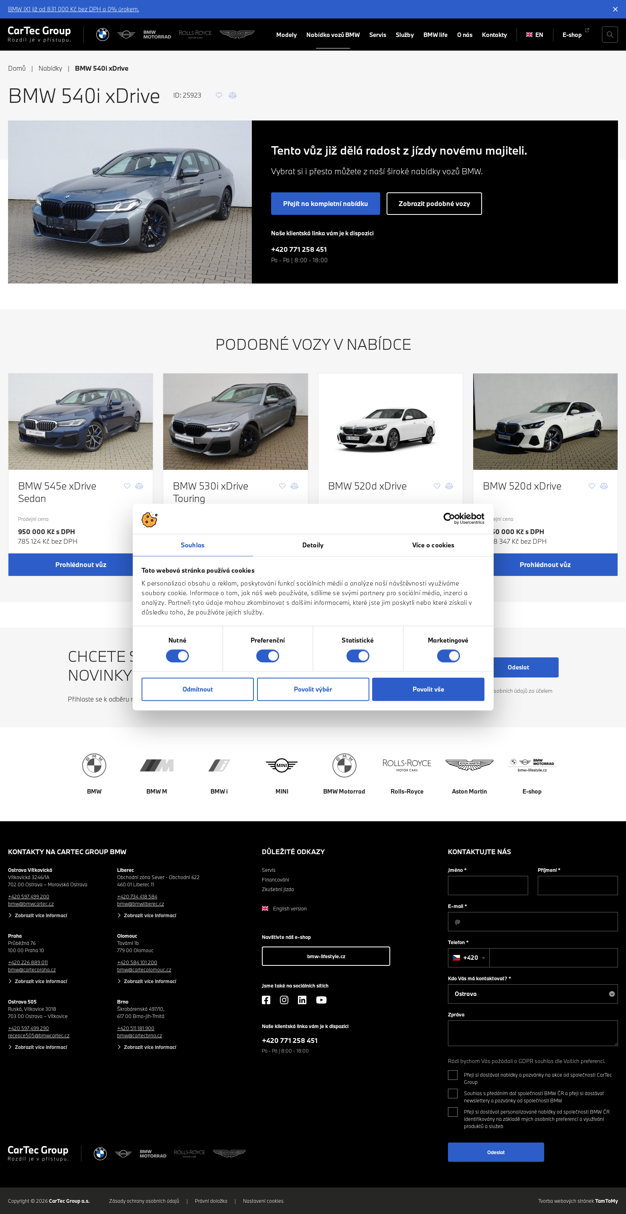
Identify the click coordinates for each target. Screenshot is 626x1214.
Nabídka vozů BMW (333, 35)
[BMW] (102, 34)
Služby (405, 35)
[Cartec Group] (39, 35)
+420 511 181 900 (135, 1028)
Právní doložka (211, 1201)
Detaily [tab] (313, 545)
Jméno (457, 870)
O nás (464, 35)
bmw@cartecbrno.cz (139, 1035)
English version (284, 908)
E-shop (572, 35)
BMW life (435, 35)
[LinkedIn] (302, 1000)
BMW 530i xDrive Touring (210, 492)
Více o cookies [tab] (433, 545)
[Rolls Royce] (195, 35)
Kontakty (494, 35)
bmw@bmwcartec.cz (31, 903)
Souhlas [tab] (193, 545)
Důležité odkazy (293, 851)
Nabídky (50, 68)
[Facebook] (266, 1000)
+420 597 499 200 (28, 896)
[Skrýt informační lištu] (615, 9)
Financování (275, 879)
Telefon (458, 942)
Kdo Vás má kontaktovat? (479, 978)
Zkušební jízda (278, 889)
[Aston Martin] (237, 35)
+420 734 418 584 (137, 896)
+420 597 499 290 (28, 1028)
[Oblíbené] (219, 95)
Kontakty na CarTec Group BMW (67, 851)
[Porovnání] (232, 95)
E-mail (457, 906)
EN (534, 35)
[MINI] (126, 35)
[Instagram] (284, 1000)
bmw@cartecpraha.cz (32, 969)
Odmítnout (197, 690)
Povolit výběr (313, 690)
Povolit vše (428, 690)
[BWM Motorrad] (158, 35)
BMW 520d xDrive (367, 485)
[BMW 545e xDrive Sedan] (80, 421)
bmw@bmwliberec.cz (140, 903)
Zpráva (456, 1014)
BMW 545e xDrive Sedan (57, 492)
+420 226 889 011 (28, 962)
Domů (17, 68)
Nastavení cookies (263, 1201)
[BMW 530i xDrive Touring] (235, 421)
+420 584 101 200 (137, 962)
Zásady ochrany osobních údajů (144, 1201)
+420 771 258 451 (299, 249)
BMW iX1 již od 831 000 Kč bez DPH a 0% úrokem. (73, 9)
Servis (377, 35)
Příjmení (549, 870)
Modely (286, 35)
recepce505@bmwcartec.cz (38, 1035)
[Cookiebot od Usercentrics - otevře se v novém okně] (449, 518)
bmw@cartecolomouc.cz (144, 969)
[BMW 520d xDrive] (390, 421)
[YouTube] (321, 1000)
